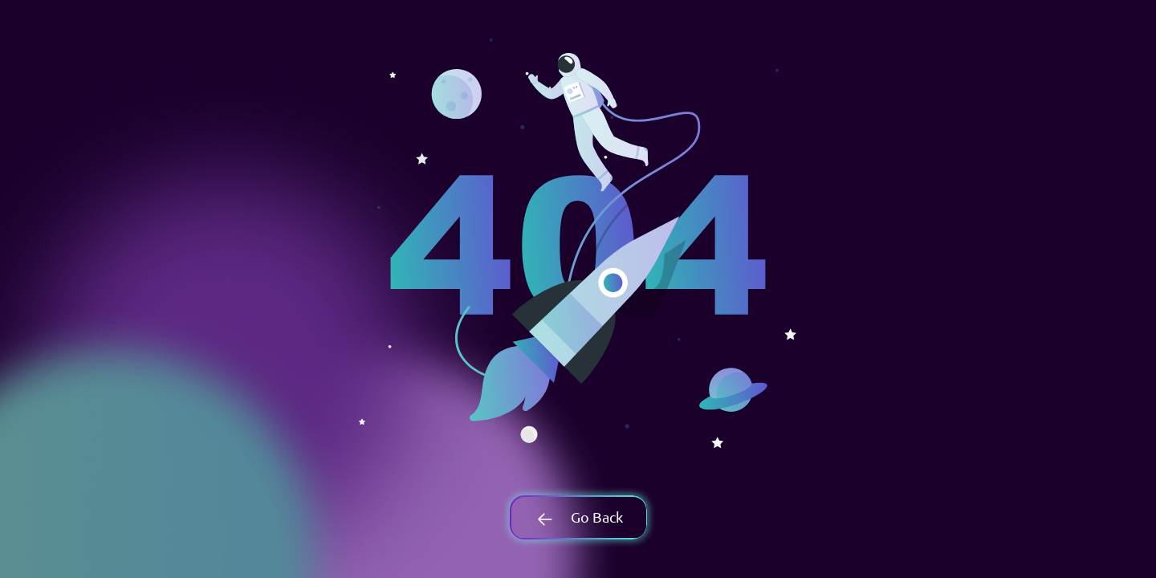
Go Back (578, 516)
